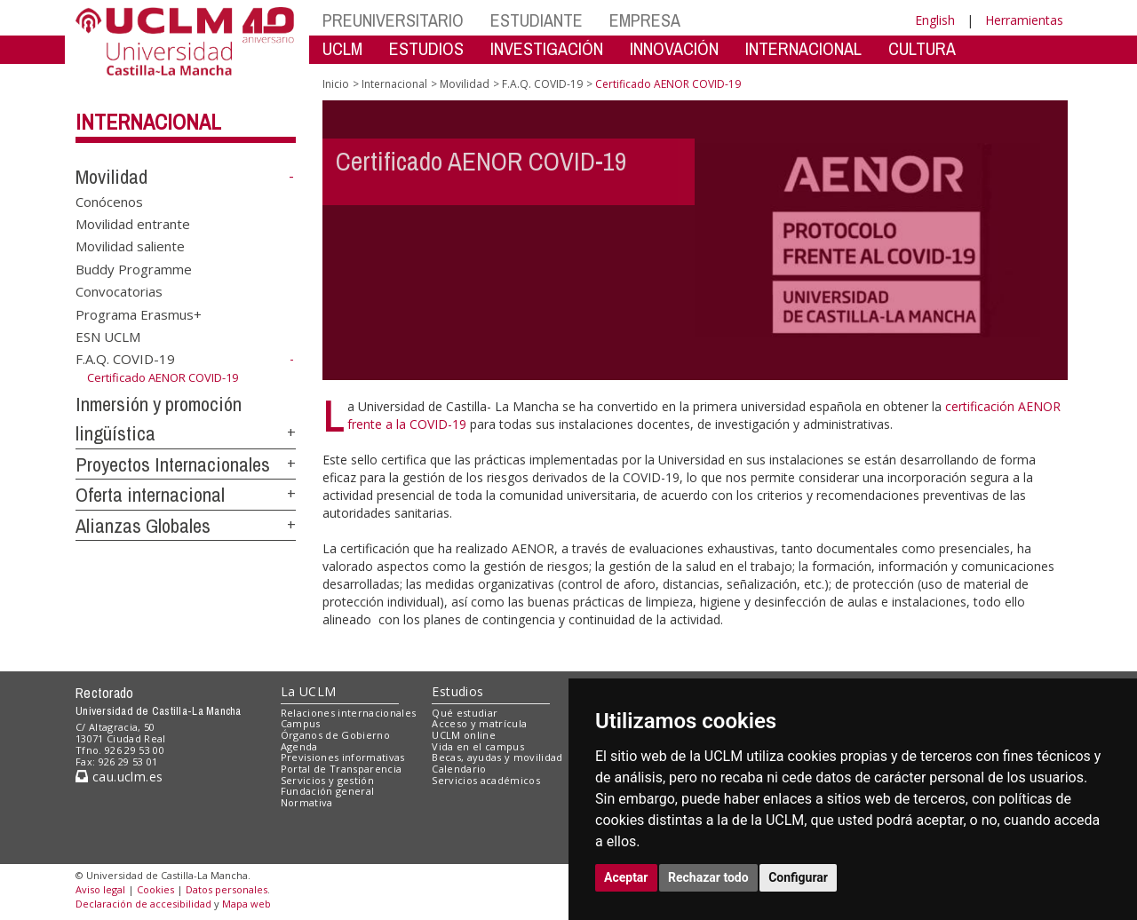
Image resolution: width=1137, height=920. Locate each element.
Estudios (457, 691)
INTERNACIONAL (803, 48)
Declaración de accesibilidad (143, 903)
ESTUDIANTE (536, 20)
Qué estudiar (464, 712)
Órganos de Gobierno (335, 735)
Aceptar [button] (626, 877)
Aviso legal (100, 889)
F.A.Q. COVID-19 (125, 359)
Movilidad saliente (130, 246)
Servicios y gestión (327, 780)
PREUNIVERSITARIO (393, 20)
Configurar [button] (798, 877)
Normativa (307, 802)
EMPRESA (644, 20)
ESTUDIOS (426, 48)
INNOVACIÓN (674, 48)
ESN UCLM (108, 336)
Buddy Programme (134, 268)
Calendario (459, 768)
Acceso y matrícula (479, 723)
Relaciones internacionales (349, 712)
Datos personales (226, 889)
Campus (301, 723)
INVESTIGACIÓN (546, 48)
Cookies (155, 889)
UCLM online (464, 735)
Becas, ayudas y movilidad (497, 757)
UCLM (342, 48)
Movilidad (111, 176)
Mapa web (246, 903)
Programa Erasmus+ (139, 313)
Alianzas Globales (143, 525)
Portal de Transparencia (341, 768)
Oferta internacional (150, 494)
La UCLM (309, 691)
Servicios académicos (486, 780)
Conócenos (109, 201)
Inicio (335, 83)
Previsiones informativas (343, 757)
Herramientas (1024, 20)
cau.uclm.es (119, 776)
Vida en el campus (478, 746)
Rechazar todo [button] (708, 877)
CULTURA (922, 48)
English (935, 20)
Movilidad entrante (133, 224)
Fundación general (328, 790)
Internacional (148, 121)
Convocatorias (119, 291)
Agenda (299, 746)
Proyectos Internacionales (173, 464)
